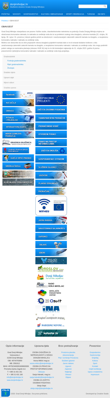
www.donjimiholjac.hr (15, 380)
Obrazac (41, 372)
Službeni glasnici (68, 361)
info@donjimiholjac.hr (15, 377)
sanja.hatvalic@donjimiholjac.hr (42, 377)
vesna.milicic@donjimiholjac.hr (41, 363)
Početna (5, 14)
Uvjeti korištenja (95, 369)
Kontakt (95, 366)
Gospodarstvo (95, 352)
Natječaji (68, 372)
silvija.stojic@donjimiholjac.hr (41, 388)
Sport (95, 363)
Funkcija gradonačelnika (16, 61)
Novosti (16, 14)
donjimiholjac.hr (19, 4)
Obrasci (68, 375)
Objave (68, 377)
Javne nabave (68, 363)
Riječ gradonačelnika (15, 64)
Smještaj (95, 358)
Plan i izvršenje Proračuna (68, 358)
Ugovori (68, 366)
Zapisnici (68, 369)
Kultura (95, 361)
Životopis (10, 68)
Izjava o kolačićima (95, 372)
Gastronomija (95, 355)
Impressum (95, 375)
